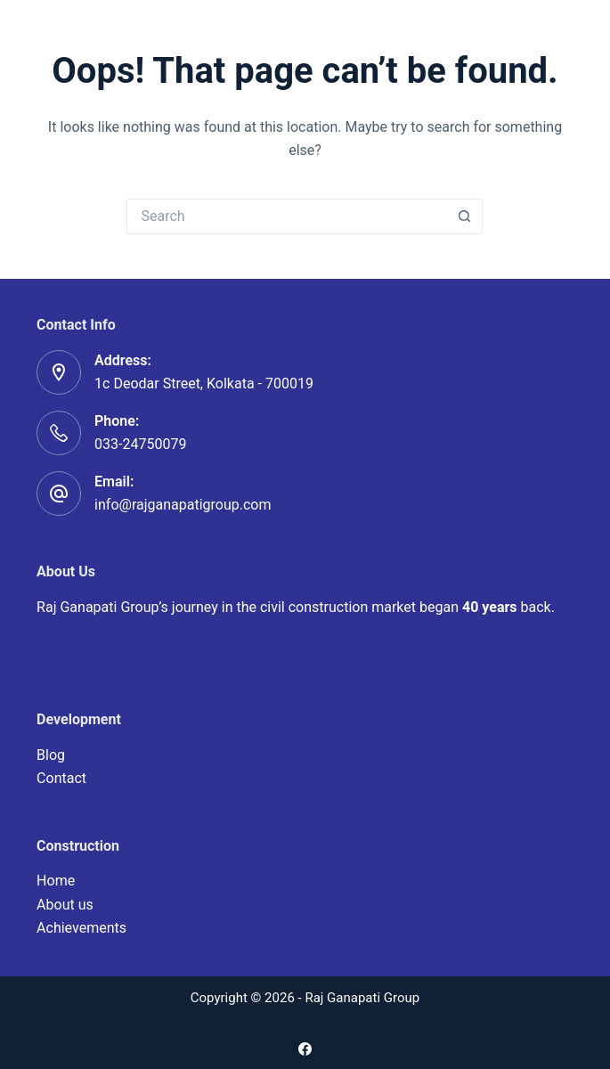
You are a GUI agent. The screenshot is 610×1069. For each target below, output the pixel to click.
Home (56, 880)
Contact (61, 778)
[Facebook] (305, 1049)
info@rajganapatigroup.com (182, 504)
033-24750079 (140, 444)
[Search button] (465, 216)
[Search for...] (286, 216)
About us (65, 904)
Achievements (81, 927)
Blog (51, 755)
